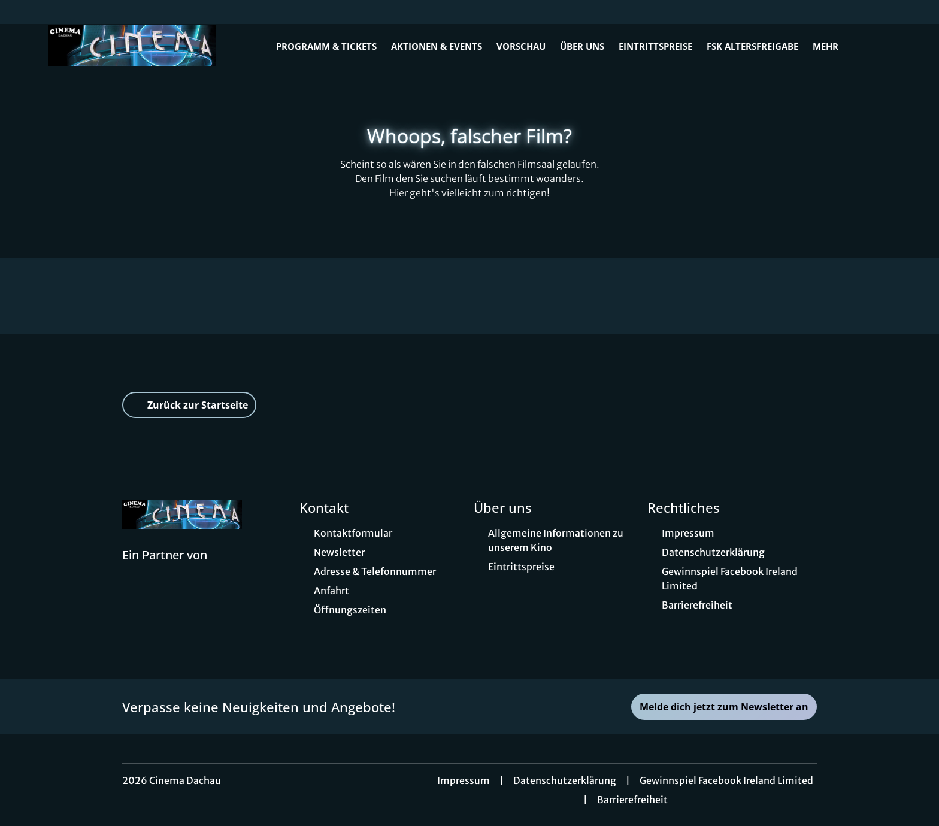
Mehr (833, 46)
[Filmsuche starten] (879, 46)
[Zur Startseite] (132, 46)
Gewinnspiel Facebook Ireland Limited (726, 780)
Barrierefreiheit (632, 800)
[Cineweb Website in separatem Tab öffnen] (164, 570)
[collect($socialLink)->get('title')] (22, 12)
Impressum (463, 780)
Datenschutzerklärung (564, 780)
